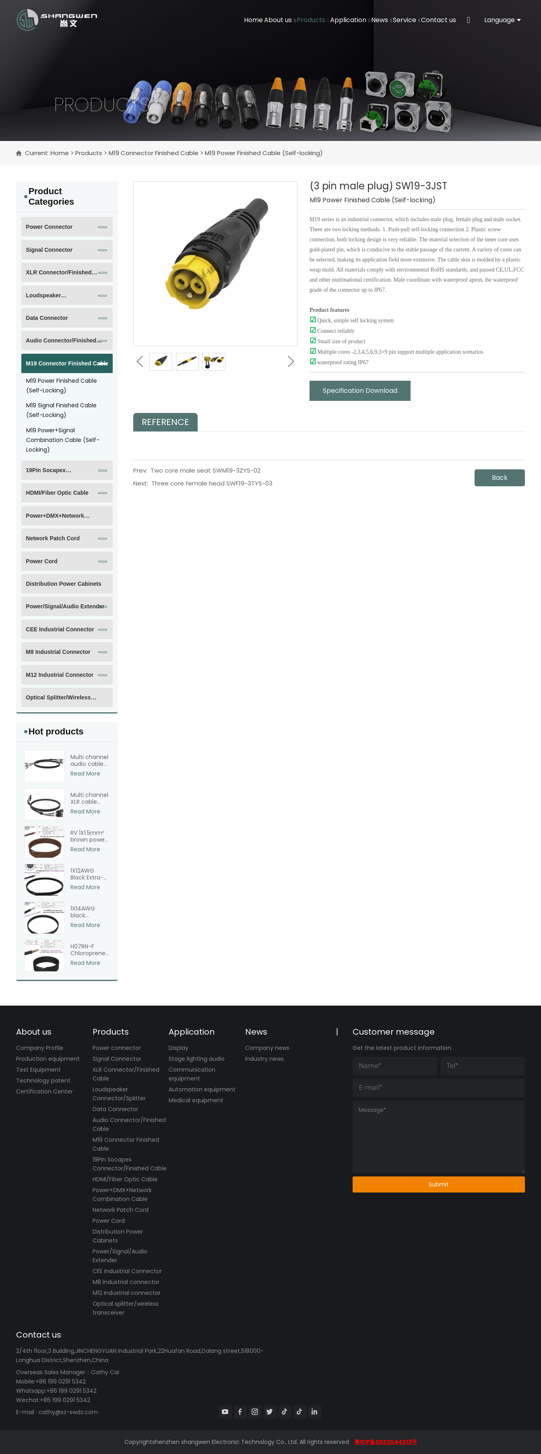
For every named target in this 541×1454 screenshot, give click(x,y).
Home (187, 20)
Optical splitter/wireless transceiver (58, 700)
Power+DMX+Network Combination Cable (55, 518)
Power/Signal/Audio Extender (65, 606)
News (356, 20)
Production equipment (48, 1059)
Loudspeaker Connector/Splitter (50, 298)
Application (315, 20)
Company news (267, 1048)
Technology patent (43, 1080)
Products (267, 20)
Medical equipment (196, 1100)
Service (391, 20)
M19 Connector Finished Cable (153, 153)
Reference (165, 422)
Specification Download (360, 390)
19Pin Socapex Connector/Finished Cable (60, 473)
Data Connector (47, 318)
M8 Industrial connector (58, 652)
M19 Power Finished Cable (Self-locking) (264, 153)
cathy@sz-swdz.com (68, 1412)
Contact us (433, 20)
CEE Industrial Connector (60, 629)
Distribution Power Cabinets (63, 584)
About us (224, 20)
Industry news (264, 1059)
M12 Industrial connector (59, 675)
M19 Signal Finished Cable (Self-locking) (61, 410)
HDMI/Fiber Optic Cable (57, 493)
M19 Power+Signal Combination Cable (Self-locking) (62, 440)
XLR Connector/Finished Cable (58, 275)
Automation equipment (202, 1089)
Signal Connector (49, 250)
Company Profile (39, 1048)
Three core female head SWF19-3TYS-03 (212, 483)
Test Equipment (38, 1070)
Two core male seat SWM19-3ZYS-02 (205, 470)
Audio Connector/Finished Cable (61, 343)
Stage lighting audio (197, 1059)
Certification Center (44, 1091)
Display (178, 1048)
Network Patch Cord (53, 538)
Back (500, 477)
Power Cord (42, 561)
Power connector (49, 227)
